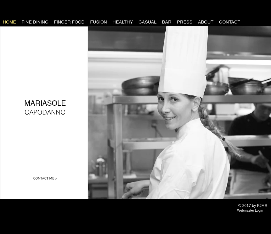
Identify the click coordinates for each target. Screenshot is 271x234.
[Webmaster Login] (250, 210)
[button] (179, 112)
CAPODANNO (45, 112)
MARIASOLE (45, 103)
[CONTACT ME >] (44, 178)
